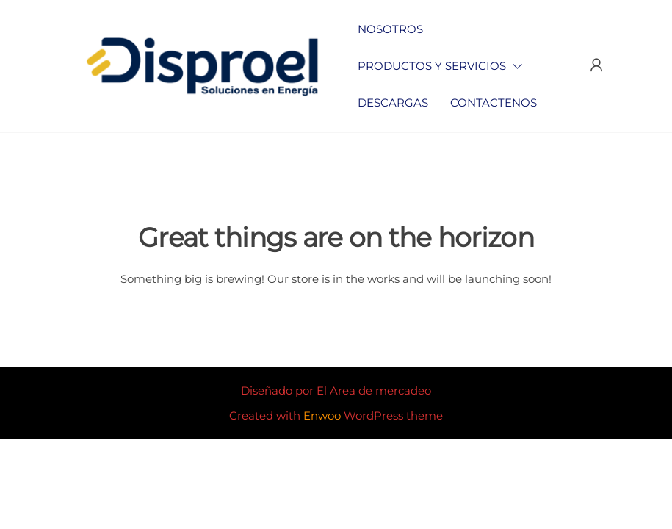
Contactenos (493, 102)
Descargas (393, 102)
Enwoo (322, 415)
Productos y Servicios (432, 66)
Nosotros (390, 29)
